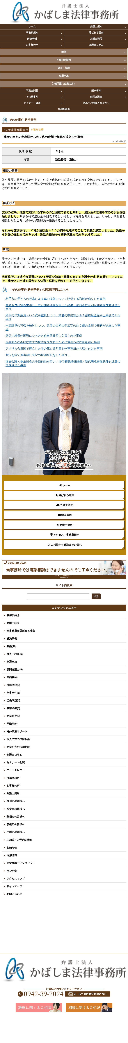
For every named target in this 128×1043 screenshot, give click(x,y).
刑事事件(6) (13, 717)
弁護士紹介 (96, 26)
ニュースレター (16, 794)
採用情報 (12, 879)
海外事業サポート (17, 755)
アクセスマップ (16, 902)
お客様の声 (32, 44)
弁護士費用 (96, 38)
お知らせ (12, 871)
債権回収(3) (13, 709)
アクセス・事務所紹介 (64, 534)
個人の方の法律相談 (18, 763)
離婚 (63, 51)
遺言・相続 (64, 67)
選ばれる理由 (96, 32)
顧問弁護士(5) (15, 693)
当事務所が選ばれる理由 (21, 655)
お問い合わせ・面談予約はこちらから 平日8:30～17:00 (66, 595)
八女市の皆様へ (16, 833)
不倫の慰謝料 (64, 59)
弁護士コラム (96, 44)
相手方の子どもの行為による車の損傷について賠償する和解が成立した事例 (56, 298)
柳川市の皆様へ (16, 825)
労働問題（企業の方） (64, 83)
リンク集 (12, 895)
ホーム (32, 26)
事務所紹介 (32, 32)
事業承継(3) (13, 732)
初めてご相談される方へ (96, 103)
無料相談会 (64, 109)
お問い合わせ (14, 918)
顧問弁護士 (96, 96)
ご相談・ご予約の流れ (19, 864)
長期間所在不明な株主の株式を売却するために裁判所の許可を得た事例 (53, 342)
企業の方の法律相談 (18, 771)
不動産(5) (12, 748)
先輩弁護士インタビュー (21, 887)
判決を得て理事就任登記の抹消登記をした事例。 (38, 355)
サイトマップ (14, 910)
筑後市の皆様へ (16, 848)
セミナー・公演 (16, 786)
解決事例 (32, 38)
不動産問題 (32, 90)
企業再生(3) (13, 740)
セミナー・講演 (32, 103)
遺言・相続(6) (15, 678)
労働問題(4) (13, 724)
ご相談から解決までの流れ (65, 544)
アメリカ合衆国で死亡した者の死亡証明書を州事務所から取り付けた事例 (54, 348)
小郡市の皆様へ (16, 856)
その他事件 (32, 96)
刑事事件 (96, 90)
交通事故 (64, 75)
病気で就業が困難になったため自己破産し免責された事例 (44, 335)
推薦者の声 (13, 802)
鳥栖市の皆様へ (16, 840)
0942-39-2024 (47, 569)
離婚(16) (11, 670)
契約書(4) (12, 701)
